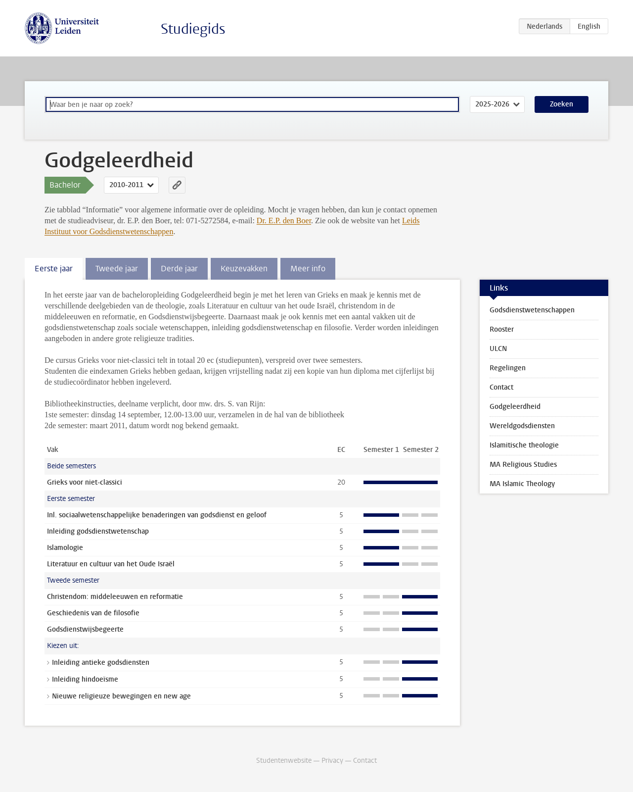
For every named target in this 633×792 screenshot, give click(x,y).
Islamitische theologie (524, 445)
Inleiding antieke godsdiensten (100, 662)
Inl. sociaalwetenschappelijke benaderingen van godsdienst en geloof (157, 515)
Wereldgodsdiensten (522, 426)
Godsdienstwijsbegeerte (85, 629)
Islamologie (65, 547)
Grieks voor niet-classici (84, 482)
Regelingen (508, 368)
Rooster (502, 329)
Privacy (332, 760)
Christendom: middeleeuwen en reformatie (115, 596)
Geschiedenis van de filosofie (93, 613)
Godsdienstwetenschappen (532, 310)
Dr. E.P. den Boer (284, 220)
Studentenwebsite (284, 760)
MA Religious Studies (523, 464)
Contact (501, 387)
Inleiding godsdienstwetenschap (98, 531)
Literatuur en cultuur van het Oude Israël (111, 564)
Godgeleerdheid (515, 406)
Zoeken (561, 104)
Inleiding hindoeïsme (85, 679)
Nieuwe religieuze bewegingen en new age (121, 696)
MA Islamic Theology (522, 484)
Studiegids (193, 29)
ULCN (498, 348)
